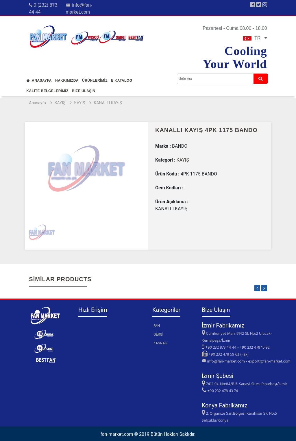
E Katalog (121, 80)
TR (255, 38)
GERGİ (158, 334)
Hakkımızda (67, 80)
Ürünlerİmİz (95, 80)
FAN (156, 326)
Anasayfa (39, 80)
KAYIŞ (60, 102)
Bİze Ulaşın (83, 91)
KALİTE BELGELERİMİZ (47, 91)
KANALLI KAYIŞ (108, 102)
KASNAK (160, 343)
